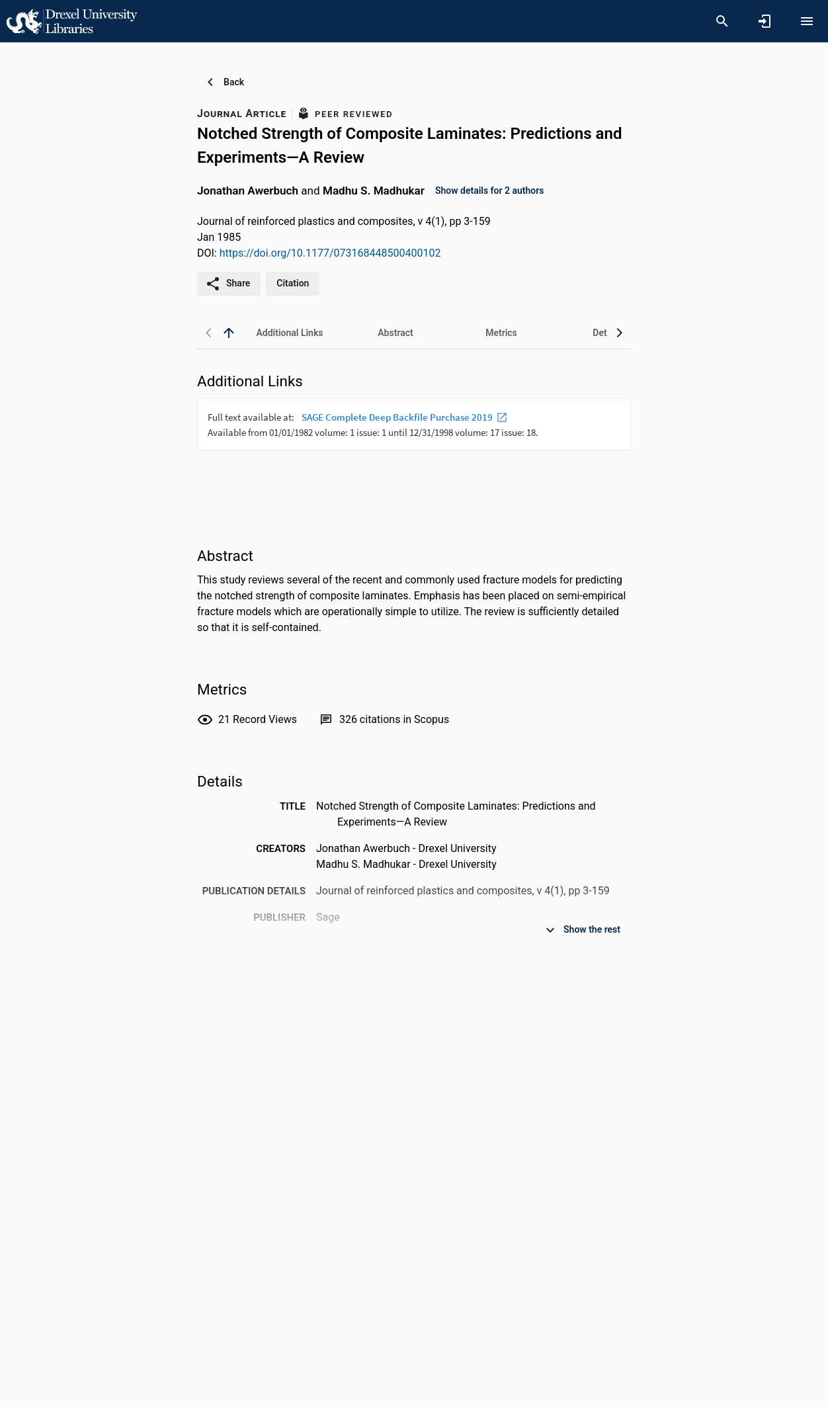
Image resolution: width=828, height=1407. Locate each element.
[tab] (290, 333)
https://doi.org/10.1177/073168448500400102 (330, 253)
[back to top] (229, 333)
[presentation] (414, 447)
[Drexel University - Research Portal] (71, 20)
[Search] (722, 21)
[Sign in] (764, 21)
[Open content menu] (807, 21)
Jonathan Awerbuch (247, 189)
